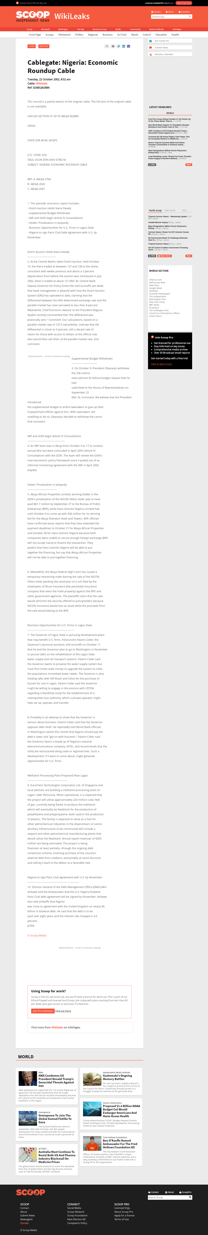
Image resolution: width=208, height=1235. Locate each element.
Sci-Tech (122, 34)
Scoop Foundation (77, 1215)
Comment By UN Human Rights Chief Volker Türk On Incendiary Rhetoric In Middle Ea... (169, 138)
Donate (24, 1223)
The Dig (80, 29)
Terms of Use (121, 1219)
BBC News (154, 304)
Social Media (74, 1208)
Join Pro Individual (43, 1011)
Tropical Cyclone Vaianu (158, 244)
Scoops (50, 34)
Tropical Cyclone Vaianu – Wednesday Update (167, 217)
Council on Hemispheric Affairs (164, 313)
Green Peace (155, 316)
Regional (93, 34)
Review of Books (156, 29)
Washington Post (157, 299)
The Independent (157, 296)
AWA (185, 133)
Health (175, 34)
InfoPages (177, 29)
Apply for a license (124, 1215)
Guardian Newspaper (159, 293)
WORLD (26, 1057)
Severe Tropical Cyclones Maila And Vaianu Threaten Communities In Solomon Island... (166, 144)
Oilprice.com (155, 279)
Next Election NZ (76, 1219)
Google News (155, 288)
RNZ (170, 153)
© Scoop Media (28, 1230)
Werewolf (45, 29)
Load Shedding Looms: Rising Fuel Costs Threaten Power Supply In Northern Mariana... (169, 157)
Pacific (118, 29)
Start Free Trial (184, 2)
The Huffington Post (159, 310)
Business (108, 34)
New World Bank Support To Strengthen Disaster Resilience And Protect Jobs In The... (168, 126)
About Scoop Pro (123, 1212)
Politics (79, 34)
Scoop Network (75, 1212)
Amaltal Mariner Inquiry (158, 222)
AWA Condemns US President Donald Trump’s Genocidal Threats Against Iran (167, 132)
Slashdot (153, 290)
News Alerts (164, 256)
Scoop (29, 29)
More (189, 165)
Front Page (35, 34)
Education (161, 34)
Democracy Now (157, 282)
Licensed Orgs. (122, 1208)
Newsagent (26, 1219)
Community (135, 29)
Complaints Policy (77, 1223)
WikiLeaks (44, 46)
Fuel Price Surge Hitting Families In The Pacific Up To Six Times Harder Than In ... (169, 120)
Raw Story (154, 285)
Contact (24, 1208)
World (134, 34)
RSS (152, 165)
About (23, 1212)
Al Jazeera (154, 307)
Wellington (63, 29)
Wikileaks (41, 83)
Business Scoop (100, 29)
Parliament (65, 34)
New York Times (157, 302)
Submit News (27, 1215)
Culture (147, 34)
